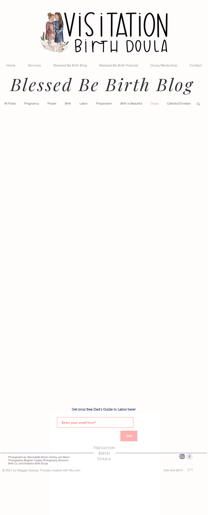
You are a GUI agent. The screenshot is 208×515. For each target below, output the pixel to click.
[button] (198, 104)
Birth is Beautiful (131, 103)
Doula (155, 103)
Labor (84, 103)
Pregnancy (31, 103)
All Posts (10, 103)
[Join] (128, 436)
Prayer (52, 103)
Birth (68, 103)
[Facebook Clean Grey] (189, 456)
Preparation (104, 103)
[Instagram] (182, 456)
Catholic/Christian (179, 103)
